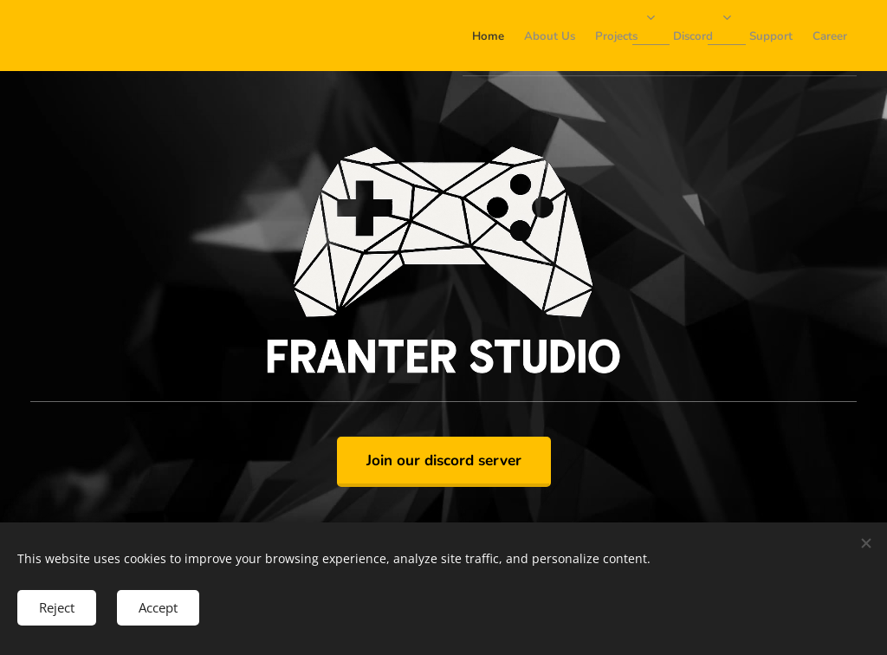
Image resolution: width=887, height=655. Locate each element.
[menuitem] (661, 35)
